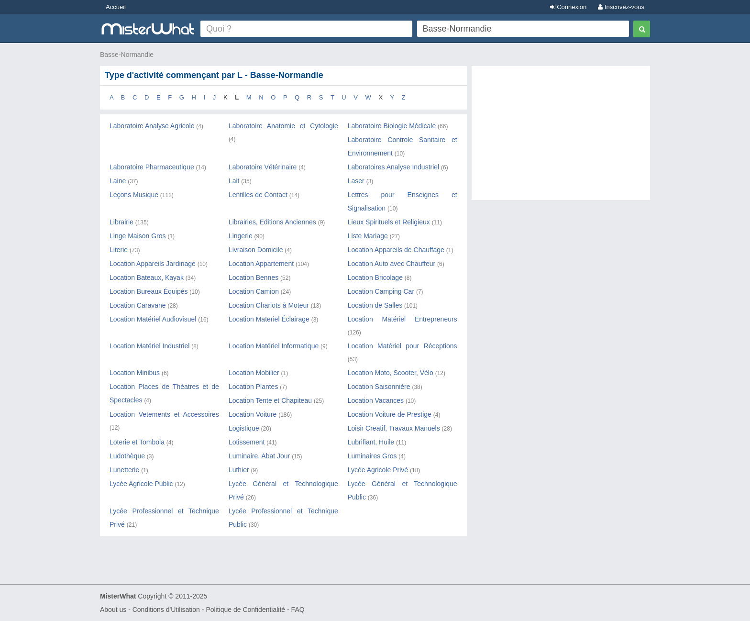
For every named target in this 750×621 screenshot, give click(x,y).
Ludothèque (127, 456)
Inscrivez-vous (621, 7)
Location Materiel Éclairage (269, 319)
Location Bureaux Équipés (149, 291)
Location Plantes (253, 386)
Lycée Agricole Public (141, 484)
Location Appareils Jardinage (153, 263)
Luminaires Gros (372, 456)
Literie (119, 250)
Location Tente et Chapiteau (270, 400)
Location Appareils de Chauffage (396, 250)
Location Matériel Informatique (274, 346)
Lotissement (247, 442)
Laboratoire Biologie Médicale (392, 126)
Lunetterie (124, 470)
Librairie (121, 222)
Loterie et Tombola (137, 442)
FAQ (298, 609)
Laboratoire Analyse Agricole (152, 126)
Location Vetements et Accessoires (164, 414)
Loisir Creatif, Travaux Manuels (394, 428)
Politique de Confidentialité (245, 609)
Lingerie (241, 236)
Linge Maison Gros (138, 236)
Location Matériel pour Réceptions (402, 346)
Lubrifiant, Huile (371, 442)
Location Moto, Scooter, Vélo (390, 373)
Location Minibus (135, 373)
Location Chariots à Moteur (269, 305)
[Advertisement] (561, 138)
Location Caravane (138, 305)
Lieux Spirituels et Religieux (389, 222)
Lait (234, 181)
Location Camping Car (381, 291)
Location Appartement (261, 263)
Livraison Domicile (256, 250)
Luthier (239, 470)
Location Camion (254, 291)
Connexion (568, 7)
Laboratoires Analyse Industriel (393, 167)
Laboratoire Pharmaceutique (152, 167)
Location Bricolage (375, 277)
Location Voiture (252, 414)
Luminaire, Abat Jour (259, 456)
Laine (118, 181)
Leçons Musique (134, 195)
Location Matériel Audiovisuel (153, 319)
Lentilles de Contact (258, 195)
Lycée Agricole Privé (378, 470)
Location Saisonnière (379, 386)
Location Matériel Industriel (149, 346)
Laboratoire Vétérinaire (263, 167)
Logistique (244, 428)
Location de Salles (375, 305)
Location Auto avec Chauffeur (391, 263)
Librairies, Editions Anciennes (272, 222)
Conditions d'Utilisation (166, 609)
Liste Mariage (368, 236)
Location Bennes (253, 277)
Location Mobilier (254, 373)
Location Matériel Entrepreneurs (402, 319)
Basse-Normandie (127, 54)
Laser (356, 181)
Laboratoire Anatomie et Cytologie (283, 126)
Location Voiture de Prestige (389, 414)
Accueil (116, 7)
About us (113, 609)
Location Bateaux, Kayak (147, 277)
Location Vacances (376, 400)
